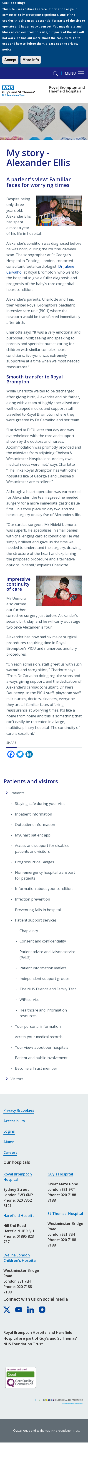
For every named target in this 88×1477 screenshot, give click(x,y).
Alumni (9, 1141)
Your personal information (38, 1026)
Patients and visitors (31, 781)
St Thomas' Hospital (65, 1213)
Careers (10, 1152)
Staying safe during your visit (40, 803)
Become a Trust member (36, 1068)
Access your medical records (39, 1036)
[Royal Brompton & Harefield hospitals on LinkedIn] (30, 1310)
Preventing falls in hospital (38, 909)
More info (31, 60)
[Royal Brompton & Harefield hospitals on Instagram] (42, 1310)
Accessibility (14, 1120)
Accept (10, 60)
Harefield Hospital (19, 1215)
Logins (9, 1131)
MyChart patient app (32, 835)
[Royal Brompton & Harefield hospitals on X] (7, 1310)
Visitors (16, 1078)
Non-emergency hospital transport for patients (45, 875)
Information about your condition (44, 888)
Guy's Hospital (60, 1174)
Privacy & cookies (18, 1110)
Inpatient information (33, 814)
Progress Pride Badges (34, 861)
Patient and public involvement (41, 1057)
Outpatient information (35, 824)
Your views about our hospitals (41, 1047)
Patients (17, 792)
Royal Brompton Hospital (17, 1177)
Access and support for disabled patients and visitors (42, 848)
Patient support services (36, 920)
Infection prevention (32, 899)
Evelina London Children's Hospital (20, 1258)
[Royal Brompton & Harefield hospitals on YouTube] (19, 1310)
